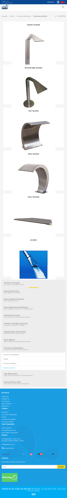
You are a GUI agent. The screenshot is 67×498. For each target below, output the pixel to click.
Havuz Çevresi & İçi (33, 291)
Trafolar (5, 359)
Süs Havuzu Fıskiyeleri (9, 363)
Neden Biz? (5, 412)
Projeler (4, 417)
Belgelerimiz (5, 1)
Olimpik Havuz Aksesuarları (33, 332)
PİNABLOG (50, 2)
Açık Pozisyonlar (6, 428)
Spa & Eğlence (33, 340)
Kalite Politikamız (7, 404)
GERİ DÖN (61, 16)
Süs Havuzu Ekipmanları (24, 16)
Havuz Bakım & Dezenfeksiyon (33, 308)
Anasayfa (4, 16)
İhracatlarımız (6, 401)
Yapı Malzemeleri (33, 374)
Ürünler (12, 16)
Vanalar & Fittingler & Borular (33, 324)
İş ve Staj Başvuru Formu (9, 430)
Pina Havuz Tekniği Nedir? (9, 414)
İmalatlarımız (5, 399)
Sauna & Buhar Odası (33, 382)
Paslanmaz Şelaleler (40, 16)
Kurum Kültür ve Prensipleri (10, 433)
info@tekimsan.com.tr (8, 444)
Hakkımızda (5, 396)
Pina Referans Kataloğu (9, 419)
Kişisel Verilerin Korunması (46, 490)
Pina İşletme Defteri (7, 422)
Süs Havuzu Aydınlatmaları (11, 355)
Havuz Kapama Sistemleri (33, 300)
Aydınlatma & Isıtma (33, 316)
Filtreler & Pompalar (33, 283)
